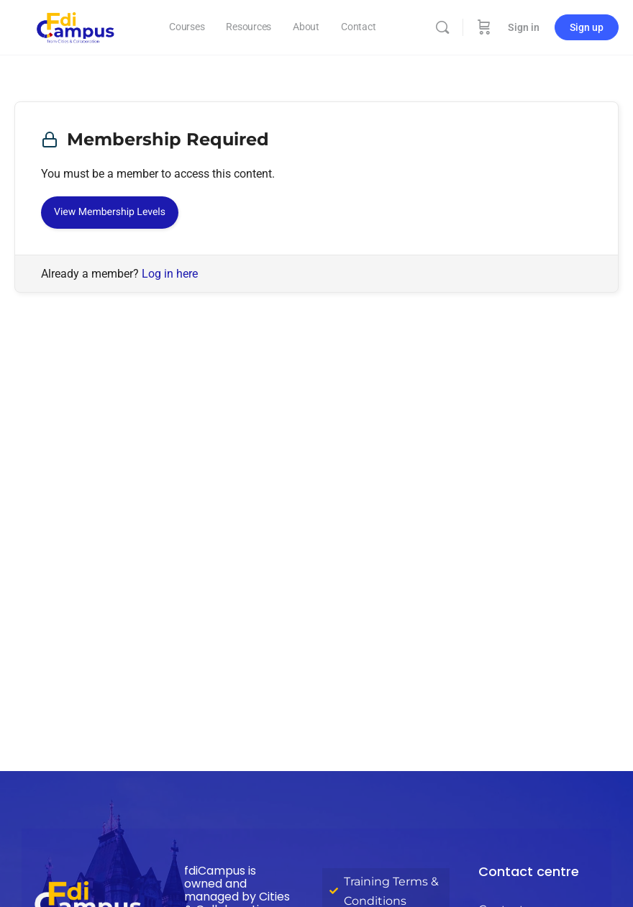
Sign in (523, 27)
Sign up (587, 27)
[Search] (442, 27)
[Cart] (484, 27)
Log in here (170, 274)
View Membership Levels (109, 212)
